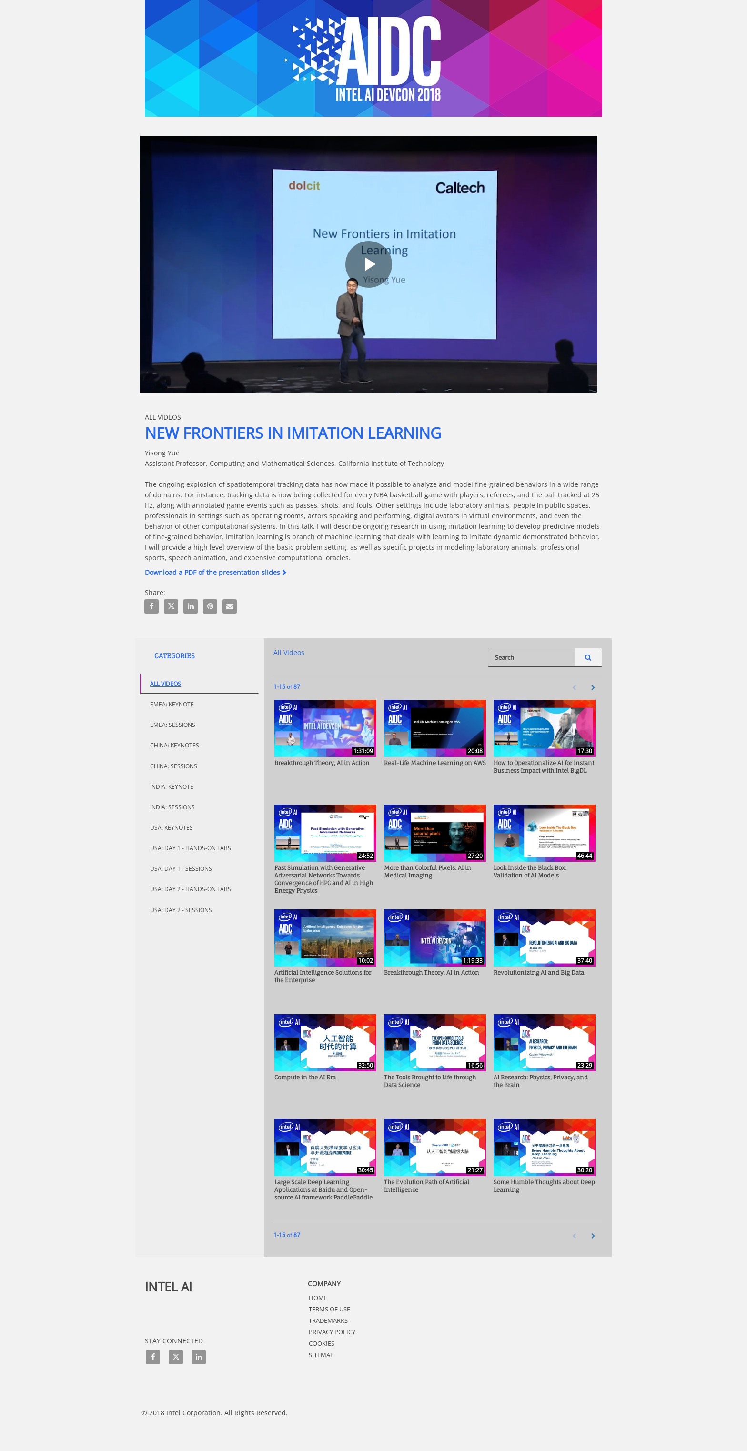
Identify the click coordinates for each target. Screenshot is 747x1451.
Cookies (321, 1343)
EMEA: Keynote (172, 704)
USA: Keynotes (171, 828)
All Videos (165, 684)
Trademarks (328, 1320)
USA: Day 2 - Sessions (181, 910)
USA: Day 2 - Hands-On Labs (190, 889)
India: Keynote (171, 787)
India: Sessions (172, 807)
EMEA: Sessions (172, 725)
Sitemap (321, 1354)
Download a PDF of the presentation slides (216, 572)
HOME (318, 1297)
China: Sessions (173, 766)
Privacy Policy (332, 1332)
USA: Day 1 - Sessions (181, 869)
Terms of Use (329, 1309)
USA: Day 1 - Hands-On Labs (190, 848)
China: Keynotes (174, 745)
